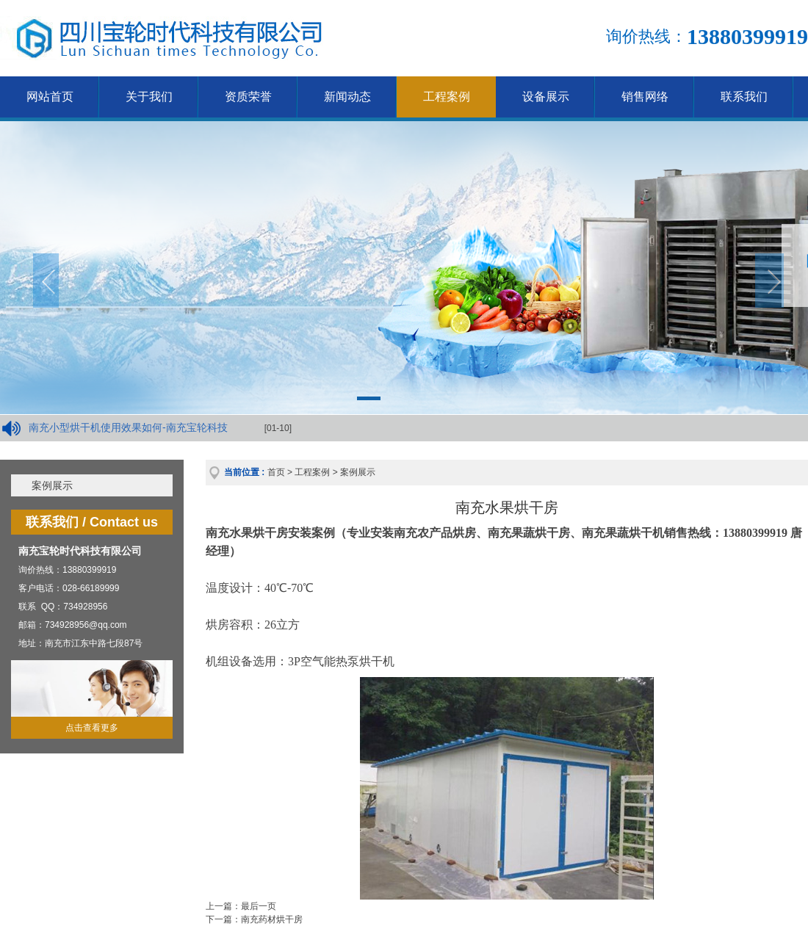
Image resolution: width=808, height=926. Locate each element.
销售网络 (644, 96)
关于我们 (149, 96)
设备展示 (545, 96)
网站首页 (49, 96)
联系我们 (744, 96)
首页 (276, 472)
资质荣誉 (248, 96)
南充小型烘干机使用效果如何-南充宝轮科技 (128, 427)
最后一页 (258, 906)
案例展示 (52, 485)
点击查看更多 (91, 728)
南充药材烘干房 (272, 919)
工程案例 (446, 96)
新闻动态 (347, 96)
